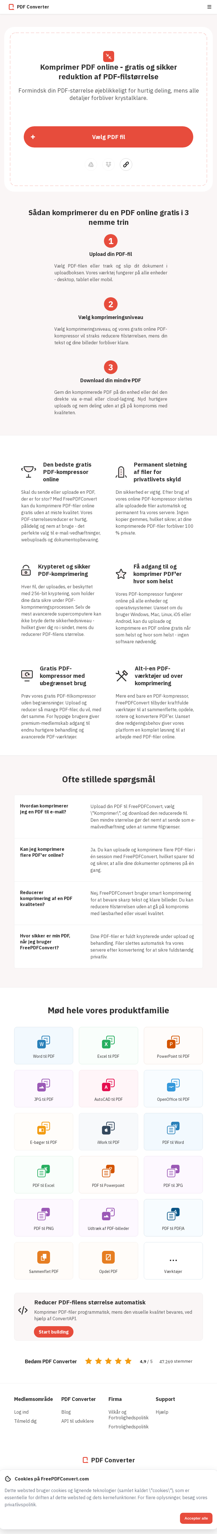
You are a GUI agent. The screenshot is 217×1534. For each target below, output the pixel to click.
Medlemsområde (33, 1399)
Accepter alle (196, 1518)
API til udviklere (77, 1421)
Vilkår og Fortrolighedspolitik (128, 1414)
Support (165, 1399)
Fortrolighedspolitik (128, 1427)
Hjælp (162, 1412)
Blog (66, 1412)
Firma (115, 1399)
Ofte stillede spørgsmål (108, 779)
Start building (54, 1332)
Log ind (21, 1412)
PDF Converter (78, 1399)
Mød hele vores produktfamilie (108, 1010)
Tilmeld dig (25, 1421)
